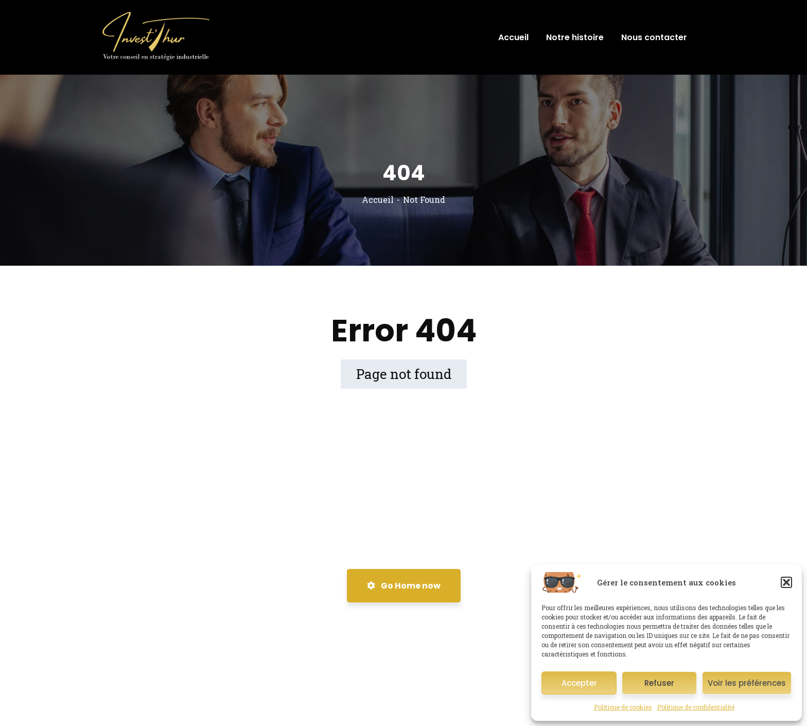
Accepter (579, 683)
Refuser (659, 683)
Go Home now (404, 586)
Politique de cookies (623, 707)
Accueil (378, 199)
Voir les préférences (747, 683)
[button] (786, 582)
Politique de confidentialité (695, 707)
